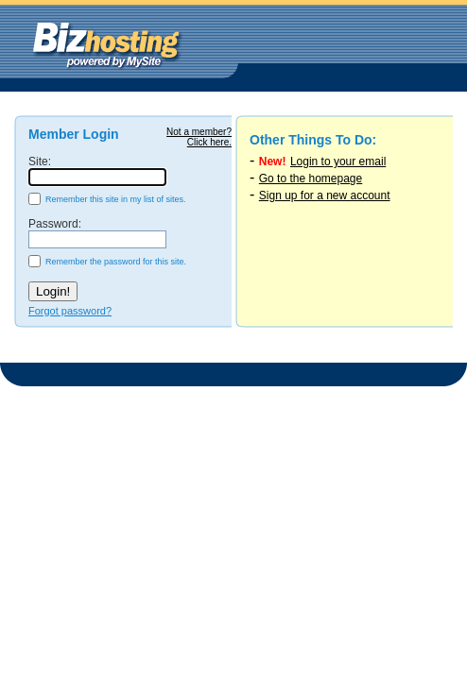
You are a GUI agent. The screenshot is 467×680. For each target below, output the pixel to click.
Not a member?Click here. (199, 137)
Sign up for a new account (324, 195)
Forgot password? (70, 310)
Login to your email (338, 161)
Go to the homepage (310, 178)
